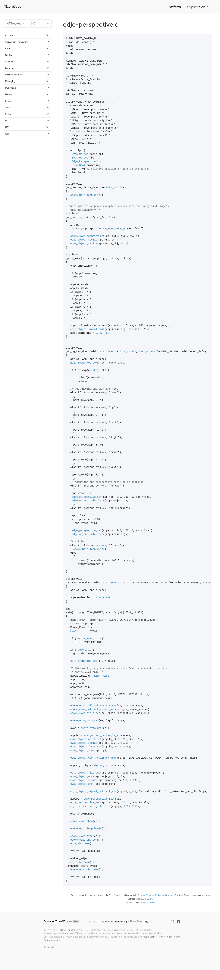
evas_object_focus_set (86, 746)
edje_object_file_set (85, 773)
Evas (111, 351)
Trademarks (49, 947)
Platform (174, 7)
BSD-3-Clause (147, 898)
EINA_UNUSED (114, 187)
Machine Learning (27, 74)
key (96, 370)
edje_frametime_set (83, 661)
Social (27, 107)
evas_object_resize (83, 240)
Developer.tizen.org (114, 921)
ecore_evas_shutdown (84, 840)
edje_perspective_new (99, 799)
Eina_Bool (78, 165)
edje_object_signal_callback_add (93, 791)
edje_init (84, 650)
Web (27, 134)
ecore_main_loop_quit (85, 195)
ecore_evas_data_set (84, 720)
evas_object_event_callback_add (92, 758)
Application (198, 7)
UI (27, 120)
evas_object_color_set (86, 739)
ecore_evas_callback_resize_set (92, 709)
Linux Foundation (69, 929)
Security (27, 101)
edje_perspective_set (87, 497)
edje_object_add (104, 765)
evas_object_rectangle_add (102, 735)
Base (27, 48)
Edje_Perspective (84, 161)
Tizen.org (91, 921)
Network (27, 94)
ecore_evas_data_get (113, 228)
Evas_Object (80, 154)
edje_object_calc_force (88, 500)
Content (27, 55)
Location (27, 68)
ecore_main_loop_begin (86, 828)
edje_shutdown (80, 843)
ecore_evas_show (81, 821)
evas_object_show (82, 750)
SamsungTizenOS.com (58, 921)
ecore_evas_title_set (85, 713)
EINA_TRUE (102, 333)
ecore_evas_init (89, 638)
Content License (148, 902)
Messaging (27, 81)
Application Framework (27, 42)
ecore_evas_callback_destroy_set (93, 705)
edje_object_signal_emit (87, 329)
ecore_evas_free (81, 836)
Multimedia (27, 88)
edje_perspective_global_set (90, 806)
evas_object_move (82, 776)
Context (27, 61)
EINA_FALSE (103, 597)
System (27, 114)
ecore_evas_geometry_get (87, 236)
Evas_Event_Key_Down (84, 363)
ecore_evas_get (91, 728)
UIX (27, 127)
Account (27, 35)
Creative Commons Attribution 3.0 (152, 895)
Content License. (149, 936)
